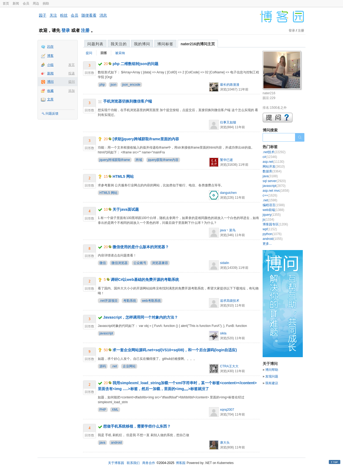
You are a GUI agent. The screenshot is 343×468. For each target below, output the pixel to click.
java (102, 442)
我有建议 (271, 383)
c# (270, 157)
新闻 (16, 3)
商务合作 (148, 463)
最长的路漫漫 (229, 84)
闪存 (50, 46)
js (268, 219)
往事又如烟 (228, 122)
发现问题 (271, 376)
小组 (50, 65)
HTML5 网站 (123, 176)
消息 (103, 15)
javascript (106, 333)
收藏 (50, 91)
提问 (71, 82)
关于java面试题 (126, 209)
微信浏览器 (119, 263)
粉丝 (64, 15)
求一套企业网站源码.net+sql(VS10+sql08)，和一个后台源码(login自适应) (175, 350)
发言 (71, 65)
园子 (42, 15)
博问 (50, 82)
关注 (53, 15)
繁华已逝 (226, 160)
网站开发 (274, 166)
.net (114, 366)
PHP (102, 410)
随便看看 (88, 15)
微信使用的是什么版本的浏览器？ (141, 247)
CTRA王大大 (229, 366)
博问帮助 (271, 370)
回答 (103, 53)
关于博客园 (116, 463)
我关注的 (119, 44)
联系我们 (133, 463)
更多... (267, 244)
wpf (270, 229)
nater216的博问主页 (198, 44)
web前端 (273, 210)
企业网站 (129, 366)
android (116, 442)
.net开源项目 (108, 301)
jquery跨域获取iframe (114, 160)
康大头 (225, 442)
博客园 (180, 463)
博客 (50, 56)
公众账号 (139, 263)
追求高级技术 (229, 301)
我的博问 (142, 44)
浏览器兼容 (160, 263)
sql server (274, 181)
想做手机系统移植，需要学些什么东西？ (137, 426)
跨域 (139, 160)
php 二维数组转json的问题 (135, 64)
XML (115, 410)
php (102, 84)
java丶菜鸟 (228, 230)
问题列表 (95, 44)
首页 (6, 3)
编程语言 (274, 205)
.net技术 (274, 152)
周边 (36, 3)
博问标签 (165, 44)
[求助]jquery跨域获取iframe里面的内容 (146, 139)
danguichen (228, 193)
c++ (270, 195)
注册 (85, 30)
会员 (26, 3)
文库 (50, 99)
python (272, 234)
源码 (102, 366)
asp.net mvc (276, 191)
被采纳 (120, 53)
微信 (102, 263)
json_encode (131, 84)
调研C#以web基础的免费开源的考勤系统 (145, 279)
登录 (65, 30)
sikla (223, 333)
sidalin (224, 263)
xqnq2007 (227, 410)
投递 (71, 73)
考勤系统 (129, 301)
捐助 (46, 3)
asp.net (273, 162)
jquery (272, 215)
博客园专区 (275, 224)
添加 (71, 91)
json (113, 84)
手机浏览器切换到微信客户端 (127, 101)
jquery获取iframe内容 (163, 160)
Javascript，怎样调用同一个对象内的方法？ (140, 317)
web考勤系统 (151, 301)
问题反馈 (52, 113)
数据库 (272, 171)
